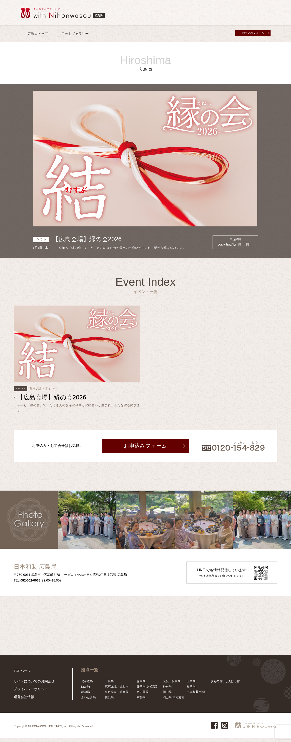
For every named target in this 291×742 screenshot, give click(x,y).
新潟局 (85, 696)
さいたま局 (88, 701)
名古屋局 (142, 696)
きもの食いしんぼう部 (225, 685)
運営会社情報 (22, 701)
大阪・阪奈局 (172, 685)
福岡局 (191, 690)
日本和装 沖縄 (196, 696)
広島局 (191, 685)
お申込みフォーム (253, 33)
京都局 (141, 701)
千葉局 (109, 685)
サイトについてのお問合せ (31, 687)
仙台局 (85, 690)
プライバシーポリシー (28, 694)
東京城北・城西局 (116, 690)
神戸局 (167, 690)
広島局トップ (37, 33)
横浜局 (109, 701)
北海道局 (87, 685)
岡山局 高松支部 (173, 701)
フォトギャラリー (75, 33)
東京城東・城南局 (116, 696)
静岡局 (141, 685)
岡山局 (167, 696)
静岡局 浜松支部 (147, 690)
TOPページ (21, 674)
